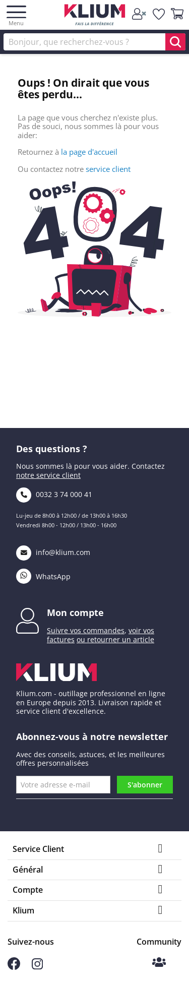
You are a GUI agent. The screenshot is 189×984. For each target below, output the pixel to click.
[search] (175, 41)
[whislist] (159, 14)
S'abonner (145, 784)
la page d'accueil (89, 152)
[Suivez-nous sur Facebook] (14, 967)
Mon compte (75, 612)
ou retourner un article (115, 639)
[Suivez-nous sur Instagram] (37, 966)
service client (108, 169)
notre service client (48, 475)
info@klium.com (53, 552)
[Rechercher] (94, 41)
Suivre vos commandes (85, 630)
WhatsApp (43, 576)
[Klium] (94, 16)
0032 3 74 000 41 (54, 494)
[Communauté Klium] (159, 963)
